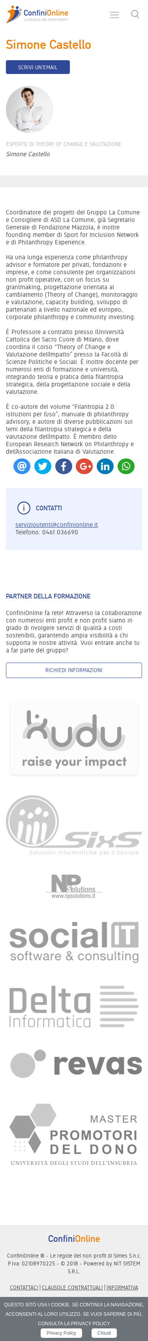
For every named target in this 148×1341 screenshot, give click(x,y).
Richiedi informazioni (74, 670)
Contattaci (24, 1287)
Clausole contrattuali (72, 1287)
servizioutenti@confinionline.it (56, 524)
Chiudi (104, 1333)
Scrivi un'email (38, 67)
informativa (122, 1287)
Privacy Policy (61, 1333)
